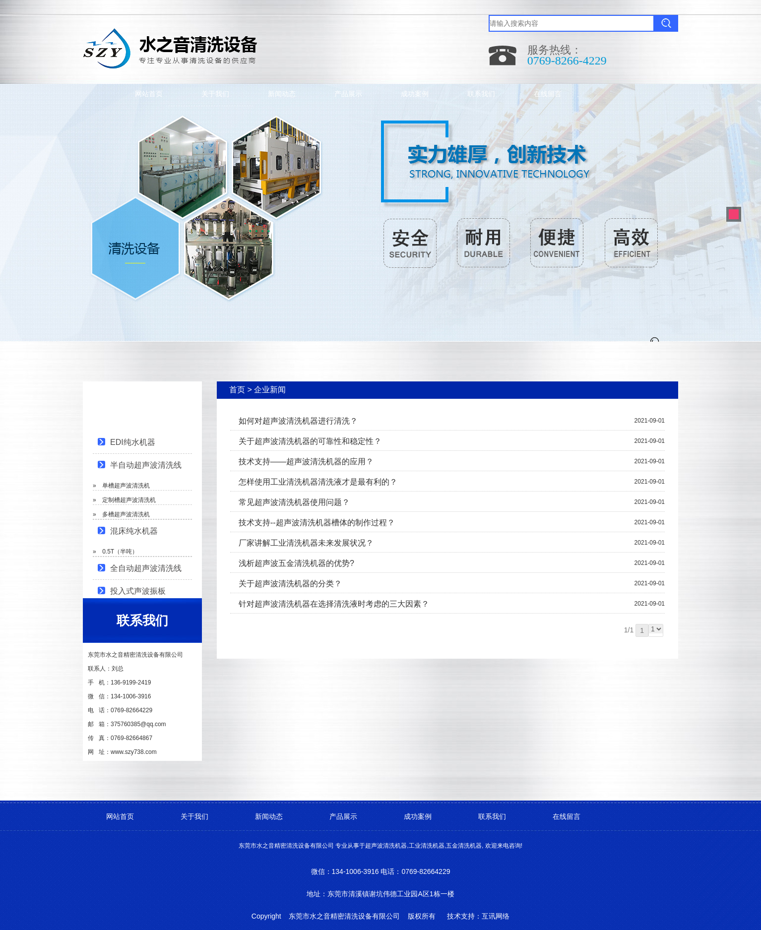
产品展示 (348, 94)
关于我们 (215, 94)
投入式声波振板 (138, 591)
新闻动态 (282, 94)
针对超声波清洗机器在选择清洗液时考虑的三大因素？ (334, 604)
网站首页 (149, 94)
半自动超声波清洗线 (146, 465)
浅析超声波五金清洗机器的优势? (296, 563)
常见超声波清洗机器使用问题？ (294, 502)
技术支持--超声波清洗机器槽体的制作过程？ (317, 522)
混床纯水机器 (134, 531)
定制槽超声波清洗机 (129, 499)
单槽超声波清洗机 (126, 485)
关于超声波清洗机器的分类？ (290, 583)
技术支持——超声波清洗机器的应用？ (306, 461)
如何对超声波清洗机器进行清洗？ (298, 421)
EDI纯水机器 (132, 442)
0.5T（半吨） (120, 551)
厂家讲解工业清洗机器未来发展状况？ (306, 543)
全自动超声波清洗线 (146, 568)
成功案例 (415, 94)
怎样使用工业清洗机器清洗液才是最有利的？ (318, 482)
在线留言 (548, 94)
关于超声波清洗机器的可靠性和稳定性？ (310, 441)
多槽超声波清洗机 (126, 514)
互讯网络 (495, 916)
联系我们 (481, 94)
